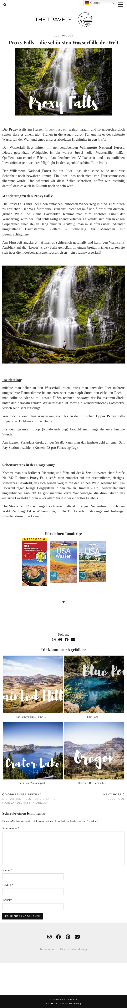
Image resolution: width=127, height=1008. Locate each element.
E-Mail (7, 885)
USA (101, 139)
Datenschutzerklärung (73, 949)
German (93, 3)
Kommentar (10, 828)
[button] (121, 5)
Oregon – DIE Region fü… (92, 782)
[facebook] (58, 937)
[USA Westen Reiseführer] (63, 562)
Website (7, 900)
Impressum (50, 949)
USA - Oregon (63, 36)
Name (7, 870)
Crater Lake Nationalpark (31, 782)
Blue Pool (98, 163)
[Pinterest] (60, 640)
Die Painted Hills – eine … (31, 716)
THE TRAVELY (69, 999)
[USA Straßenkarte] (34, 562)
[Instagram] (54, 640)
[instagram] (49, 937)
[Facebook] (67, 640)
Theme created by (63, 1003)
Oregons (51, 129)
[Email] (73, 640)
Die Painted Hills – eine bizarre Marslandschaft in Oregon (33, 798)
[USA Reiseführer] (92, 562)
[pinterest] (68, 937)
